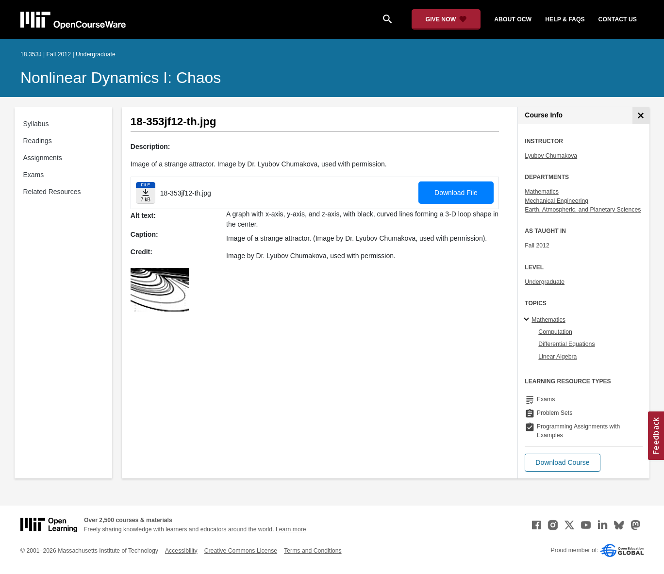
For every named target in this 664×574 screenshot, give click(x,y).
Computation (555, 331)
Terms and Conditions (312, 550)
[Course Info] (640, 115)
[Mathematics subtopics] (527, 319)
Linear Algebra (557, 356)
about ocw (512, 19)
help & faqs (564, 19)
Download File (456, 193)
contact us (617, 19)
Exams (33, 175)
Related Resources (52, 192)
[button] (562, 463)
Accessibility (181, 550)
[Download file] (145, 193)
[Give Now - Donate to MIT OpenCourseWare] (446, 19)
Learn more (291, 529)
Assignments (42, 158)
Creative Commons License (240, 550)
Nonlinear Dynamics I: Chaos (120, 77)
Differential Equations (566, 344)
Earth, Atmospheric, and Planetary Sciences (583, 209)
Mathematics (541, 191)
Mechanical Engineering (556, 200)
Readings (37, 141)
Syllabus (36, 124)
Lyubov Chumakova (551, 155)
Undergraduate (544, 282)
